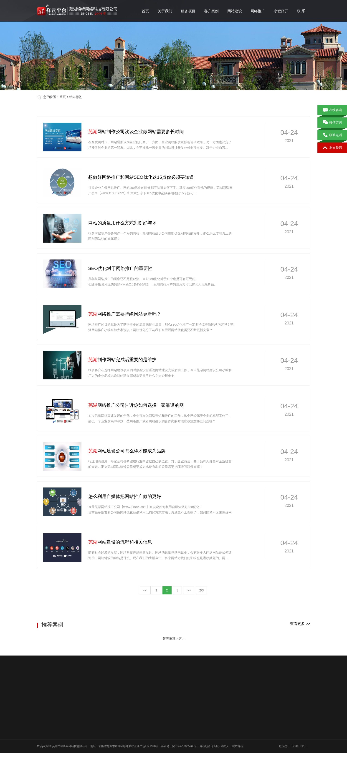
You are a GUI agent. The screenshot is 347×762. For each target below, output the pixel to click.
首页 (145, 11)
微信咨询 (332, 122)
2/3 (201, 590)
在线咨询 (332, 110)
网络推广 (258, 11)
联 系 (301, 11)
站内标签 (75, 97)
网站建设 (234, 11)
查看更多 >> (300, 624)
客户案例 (211, 11)
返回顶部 (332, 147)
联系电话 (332, 135)
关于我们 (165, 11)
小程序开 (281, 11)
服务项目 (188, 11)
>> (188, 590)
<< (145, 590)
